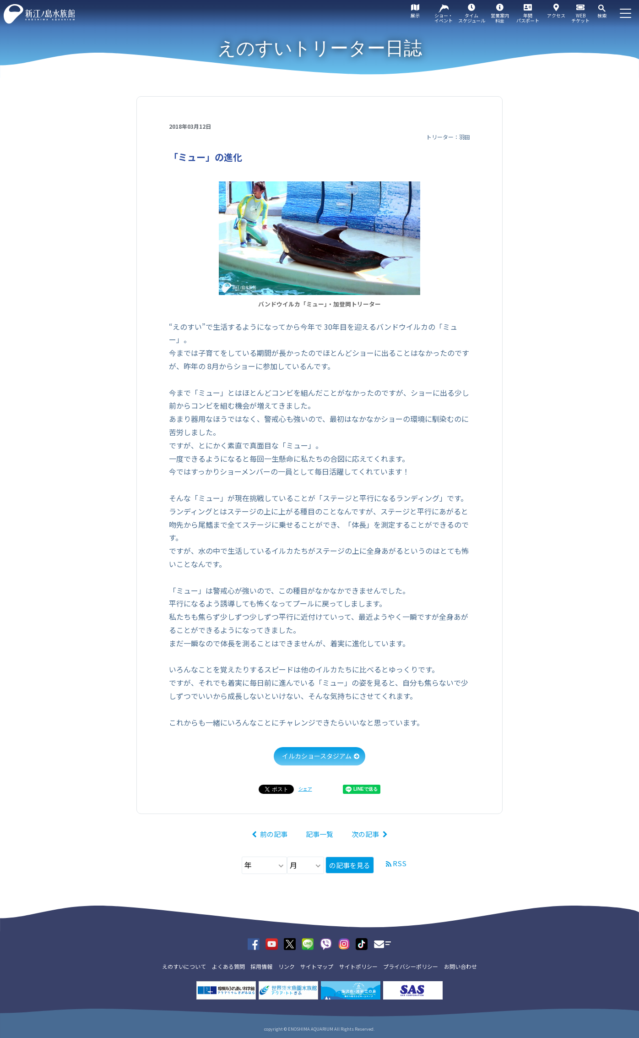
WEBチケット (580, 18)
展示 (415, 15)
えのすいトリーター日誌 (319, 48)
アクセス (556, 15)
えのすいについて (184, 966)
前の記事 (273, 834)
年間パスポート (527, 18)
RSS (399, 863)
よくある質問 (228, 966)
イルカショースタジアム (317, 755)
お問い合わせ (460, 966)
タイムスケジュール (471, 18)
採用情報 (261, 966)
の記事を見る (349, 865)
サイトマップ (316, 966)
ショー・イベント (443, 18)
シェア (305, 788)
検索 (602, 15)
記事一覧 (319, 834)
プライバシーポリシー (410, 966)
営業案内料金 (500, 18)
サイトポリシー (358, 966)
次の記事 (365, 834)
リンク (286, 966)
